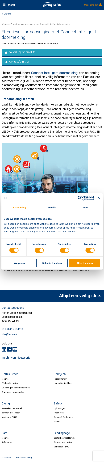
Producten (59, 412)
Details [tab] (52, 207)
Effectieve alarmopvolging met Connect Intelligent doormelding (40, 24)
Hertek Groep (10, 374)
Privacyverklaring (24, 457)
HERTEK (52, 5)
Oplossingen (60, 408)
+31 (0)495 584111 (12, 329)
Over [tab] (86, 207)
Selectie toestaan (52, 263)
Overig (6, 403)
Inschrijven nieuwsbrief (17, 357)
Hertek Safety (60, 379)
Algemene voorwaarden (13, 392)
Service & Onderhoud (63, 417)
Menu (11, 4)
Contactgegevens (13, 307)
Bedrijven (60, 374)
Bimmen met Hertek (11, 412)
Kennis (57, 421)
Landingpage (62, 433)
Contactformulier (17, 61)
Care (4, 433)
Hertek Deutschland (63, 383)
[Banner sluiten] (99, 198)
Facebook (9, 349)
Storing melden (92, 5)
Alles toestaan (84, 263)
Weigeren (19, 263)
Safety (58, 403)
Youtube (14, 349)
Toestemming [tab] (18, 207)
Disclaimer (6, 457)
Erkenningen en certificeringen (16, 387)
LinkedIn (4, 349)
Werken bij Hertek (10, 383)
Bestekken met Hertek (12, 408)
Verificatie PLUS (9, 417)
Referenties (7, 442)
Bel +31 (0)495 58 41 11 (20, 52)
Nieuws (5, 24)
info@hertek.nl (9, 334)
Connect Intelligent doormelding (54, 73)
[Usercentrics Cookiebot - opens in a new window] (80, 198)
